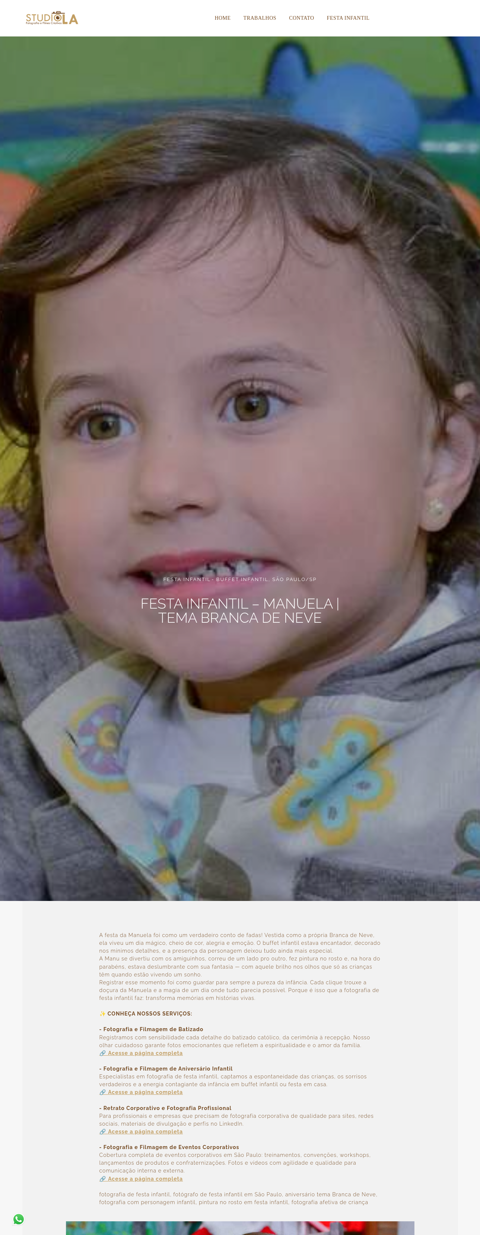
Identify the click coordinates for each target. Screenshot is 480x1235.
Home (222, 18)
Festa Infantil (348, 18)
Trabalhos (260, 18)
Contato (301, 18)
